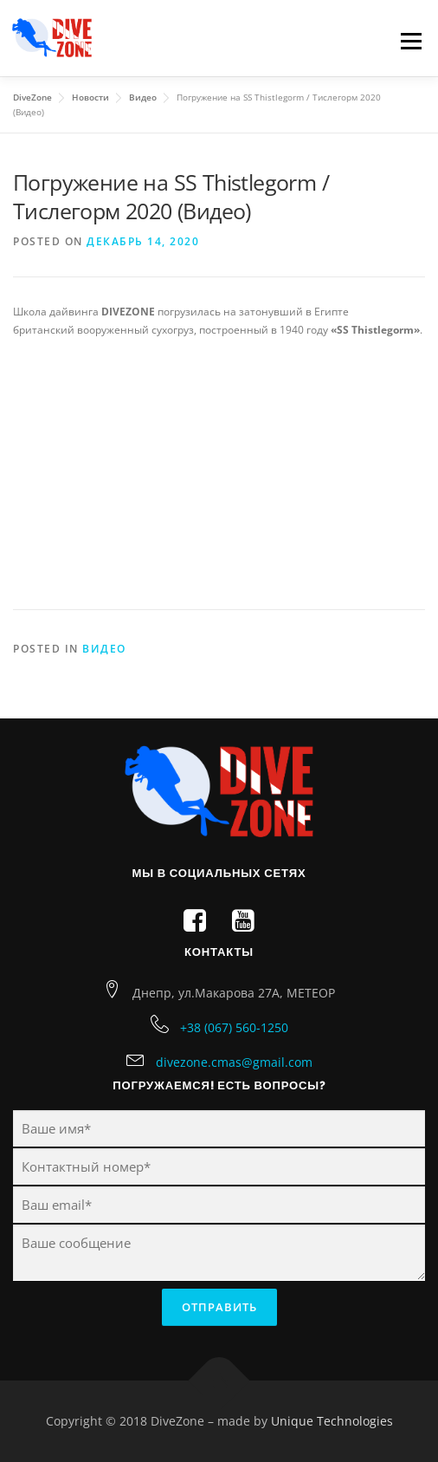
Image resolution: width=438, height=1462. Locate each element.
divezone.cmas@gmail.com (234, 1062)
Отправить (219, 1307)
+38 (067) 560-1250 (234, 1027)
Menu (409, 41)
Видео (104, 648)
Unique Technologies (332, 1421)
